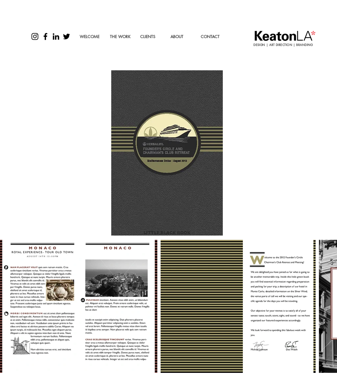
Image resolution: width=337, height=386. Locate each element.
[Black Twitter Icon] (66, 36)
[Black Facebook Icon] (45, 36)
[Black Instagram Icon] (34, 36)
